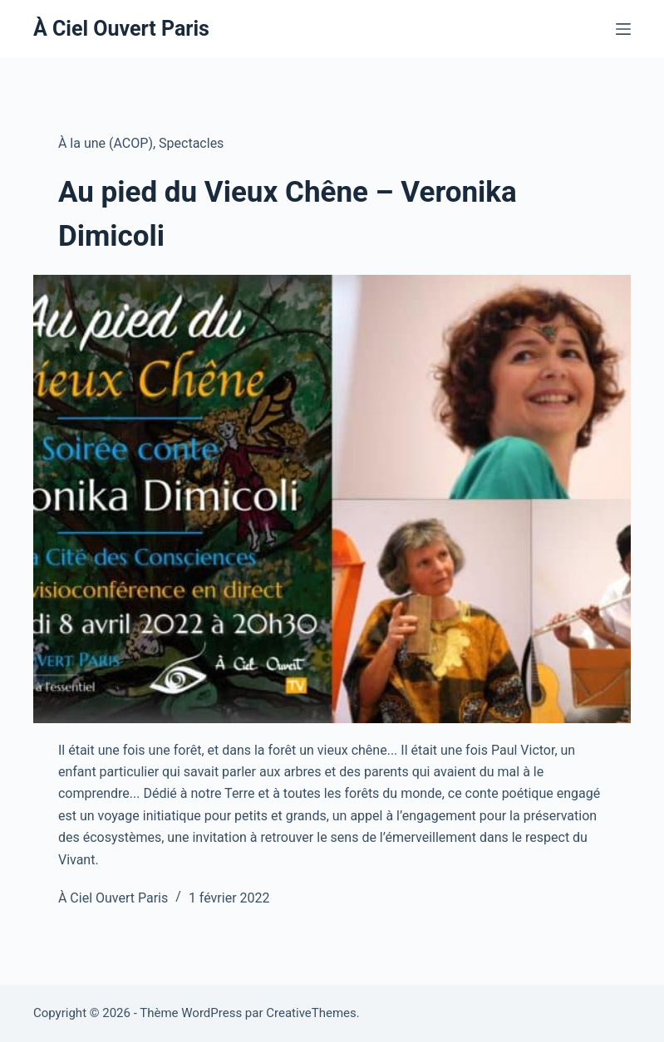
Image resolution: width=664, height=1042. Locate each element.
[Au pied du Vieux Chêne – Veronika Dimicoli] (332, 498)
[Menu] (623, 29)
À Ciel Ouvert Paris (121, 29)
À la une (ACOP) (105, 143)
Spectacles (191, 143)
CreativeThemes (311, 1012)
